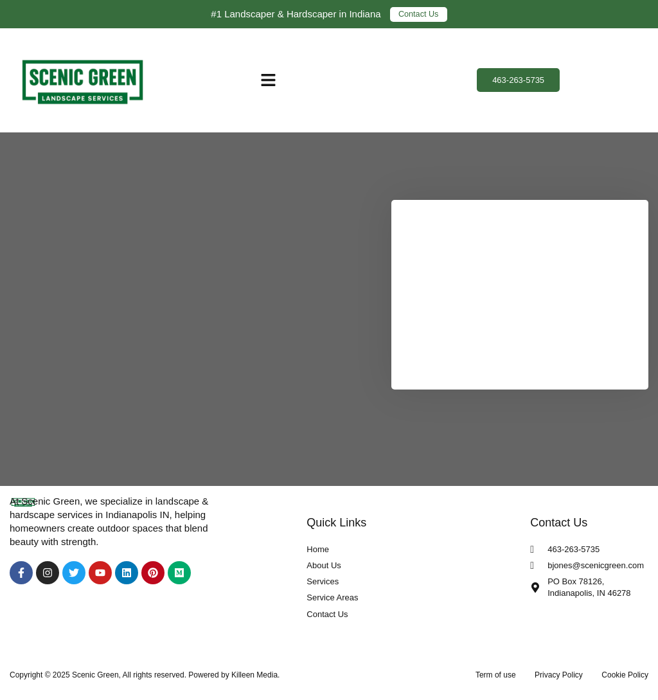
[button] (268, 79)
